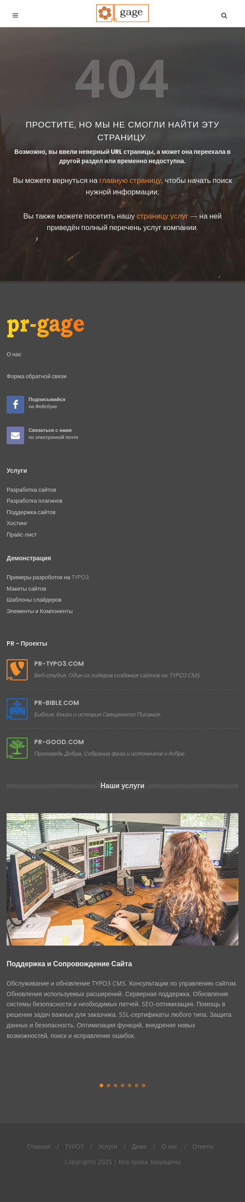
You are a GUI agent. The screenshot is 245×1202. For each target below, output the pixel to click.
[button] (101, 1085)
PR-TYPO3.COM (59, 663)
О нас (170, 1146)
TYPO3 (74, 1146)
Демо (139, 1146)
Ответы (202, 1146)
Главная (38, 1146)
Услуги (107, 1146)
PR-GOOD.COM (59, 742)
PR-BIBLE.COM (56, 702)
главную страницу (130, 180)
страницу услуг (162, 216)
